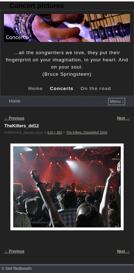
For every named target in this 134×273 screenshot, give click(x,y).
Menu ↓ (117, 101)
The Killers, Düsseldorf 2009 (86, 132)
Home (35, 88)
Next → (123, 118)
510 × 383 (55, 132)
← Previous (14, 118)
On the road (95, 88)
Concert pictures (36, 5)
